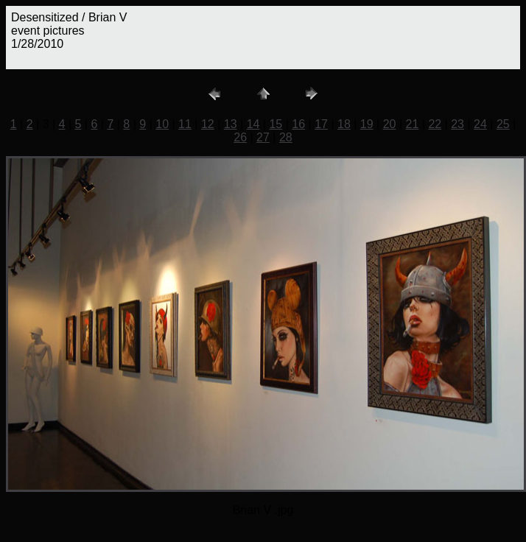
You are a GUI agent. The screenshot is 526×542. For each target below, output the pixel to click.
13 (230, 124)
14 (253, 124)
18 (344, 124)
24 (480, 124)
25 (503, 124)
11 (185, 124)
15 (275, 124)
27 (263, 137)
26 (240, 137)
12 (207, 124)
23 (457, 124)
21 (412, 124)
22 (434, 124)
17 (321, 124)
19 (367, 124)
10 (162, 124)
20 (389, 124)
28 (285, 137)
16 (298, 124)
